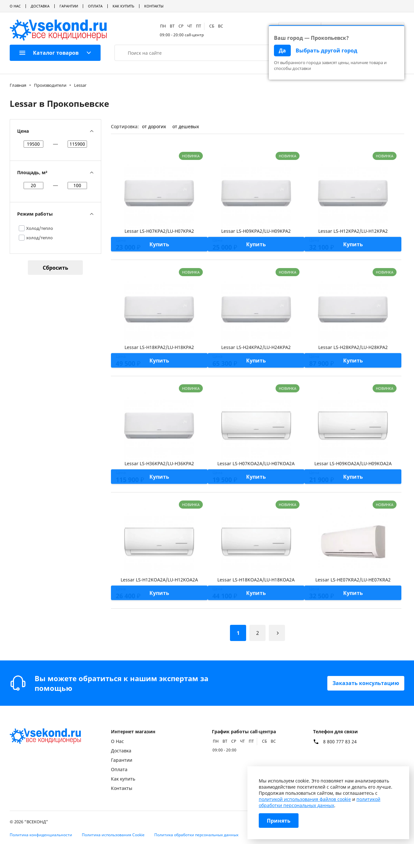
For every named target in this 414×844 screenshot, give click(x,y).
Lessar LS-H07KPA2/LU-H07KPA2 (159, 231)
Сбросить (55, 267)
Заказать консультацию (365, 683)
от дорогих (154, 126)
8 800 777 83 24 (340, 741)
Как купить (123, 6)
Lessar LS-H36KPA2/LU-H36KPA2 (159, 463)
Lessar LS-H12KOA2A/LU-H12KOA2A (159, 580)
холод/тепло (39, 238)
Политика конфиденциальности (41, 835)
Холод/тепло (39, 228)
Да (282, 50)
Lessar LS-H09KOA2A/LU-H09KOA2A (353, 463)
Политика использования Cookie (113, 835)
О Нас (15, 6)
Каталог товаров (49, 52)
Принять (278, 820)
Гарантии (69, 6)
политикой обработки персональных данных (319, 802)
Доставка (40, 6)
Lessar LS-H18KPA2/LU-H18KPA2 (159, 347)
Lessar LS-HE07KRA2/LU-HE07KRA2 (353, 580)
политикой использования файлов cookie (305, 799)
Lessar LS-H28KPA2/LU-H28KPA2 (353, 347)
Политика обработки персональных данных (196, 835)
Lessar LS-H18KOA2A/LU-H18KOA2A (256, 580)
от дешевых (185, 126)
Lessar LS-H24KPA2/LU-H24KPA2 (256, 347)
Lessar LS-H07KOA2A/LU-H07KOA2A (256, 463)
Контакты (153, 6)
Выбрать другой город (326, 50)
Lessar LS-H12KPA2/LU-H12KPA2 (353, 231)
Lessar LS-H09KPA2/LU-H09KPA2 (256, 231)
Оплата (95, 6)
